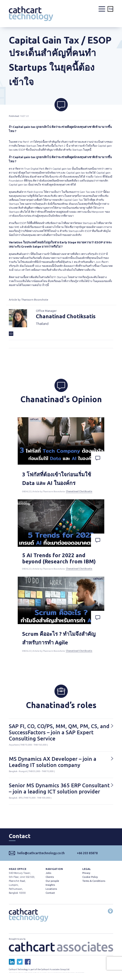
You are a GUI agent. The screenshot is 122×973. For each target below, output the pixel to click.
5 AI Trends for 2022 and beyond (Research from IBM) (59, 558)
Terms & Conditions (93, 881)
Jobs (48, 873)
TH (110, 9)
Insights (50, 885)
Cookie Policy (90, 877)
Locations (51, 889)
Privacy (86, 873)
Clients (50, 877)
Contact (50, 893)
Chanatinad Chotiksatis (79, 491)
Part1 (26, 141)
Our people (52, 881)
